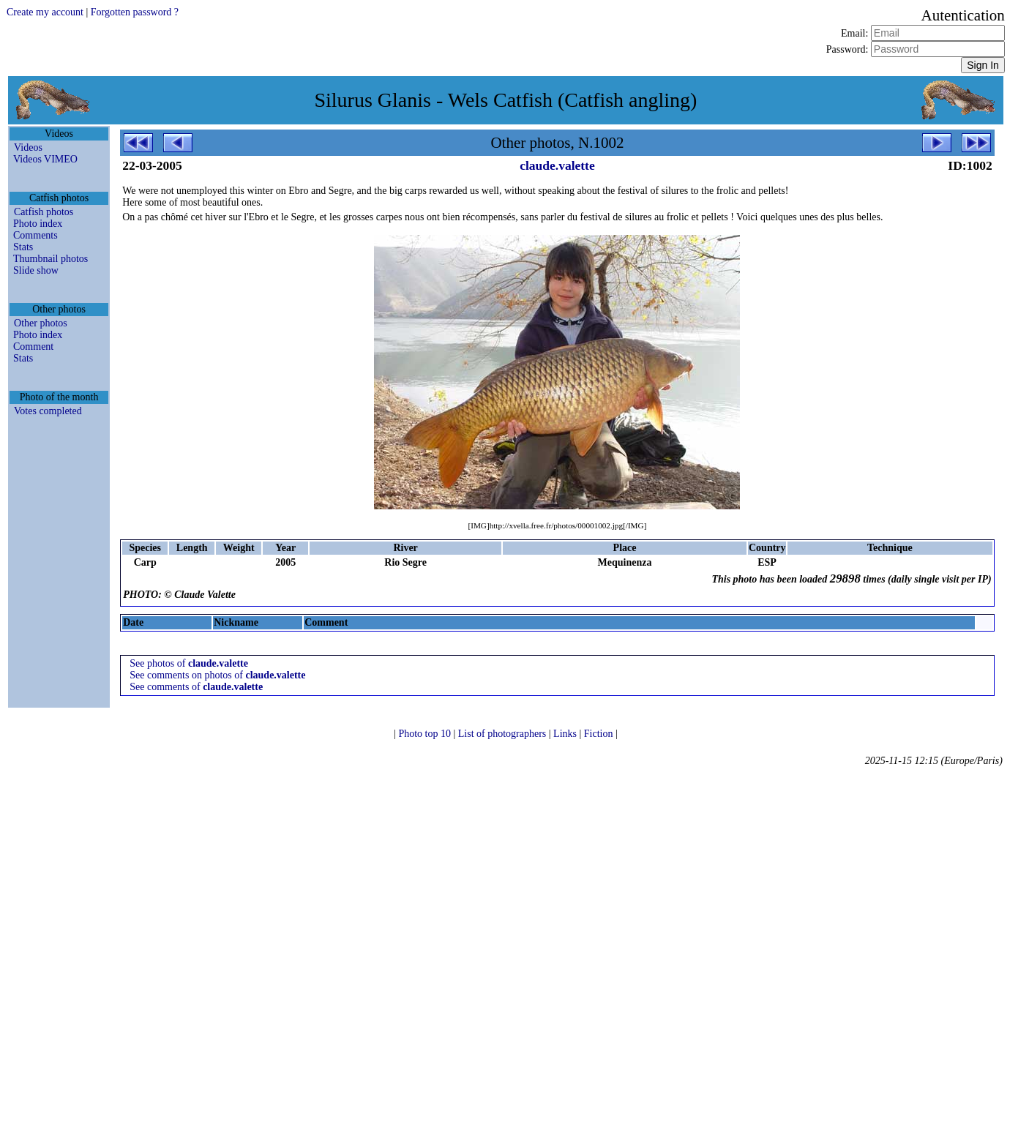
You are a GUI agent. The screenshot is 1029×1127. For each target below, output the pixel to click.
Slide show (36, 270)
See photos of (189, 663)
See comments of (196, 686)
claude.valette (557, 165)
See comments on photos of (217, 675)
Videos (28, 147)
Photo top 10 (425, 733)
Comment (33, 346)
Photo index (37, 223)
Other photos (40, 323)
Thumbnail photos (50, 258)
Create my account (45, 12)
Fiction (599, 733)
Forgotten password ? (135, 12)
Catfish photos (43, 211)
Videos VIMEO (45, 159)
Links (566, 733)
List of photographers (503, 733)
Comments (35, 235)
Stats (23, 247)
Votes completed (48, 410)
